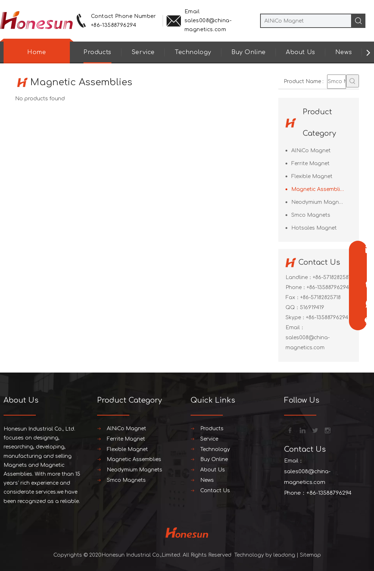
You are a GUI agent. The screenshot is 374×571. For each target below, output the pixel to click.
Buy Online (248, 52)
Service (143, 52)
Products (97, 52)
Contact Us (215, 490)
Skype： (296, 317)
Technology (193, 52)
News (343, 52)
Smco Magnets (310, 215)
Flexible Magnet (311, 176)
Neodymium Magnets (319, 202)
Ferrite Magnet (310, 163)
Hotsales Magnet (314, 228)
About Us (300, 52)
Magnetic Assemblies (318, 189)
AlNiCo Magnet (311, 150)
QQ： (293, 307)
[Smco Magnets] (336, 82)
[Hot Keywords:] (352, 81)
